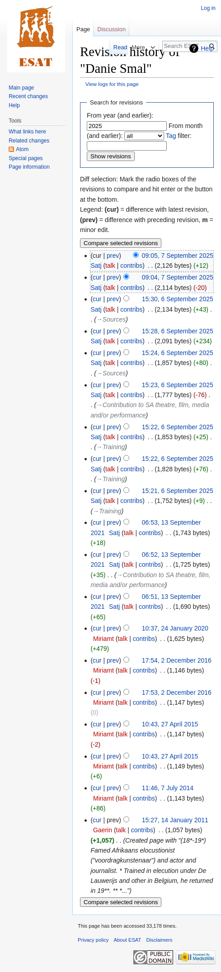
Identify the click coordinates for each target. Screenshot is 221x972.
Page (83, 29)
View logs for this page (112, 84)
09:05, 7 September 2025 (177, 255)
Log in (208, 8)
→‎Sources (111, 319)
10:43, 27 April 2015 (170, 724)
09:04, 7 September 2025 (177, 277)
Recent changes (28, 96)
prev (113, 255)
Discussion (111, 29)
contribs (131, 265)
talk (110, 265)
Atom (22, 149)
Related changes (29, 141)
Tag (171, 135)
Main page (21, 88)
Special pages (25, 158)
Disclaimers (159, 940)
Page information (29, 167)
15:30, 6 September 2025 (177, 299)
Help (207, 48)
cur (97, 277)
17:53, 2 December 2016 (177, 692)
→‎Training (110, 446)
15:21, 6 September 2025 (177, 490)
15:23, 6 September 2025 (177, 385)
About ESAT (127, 940)
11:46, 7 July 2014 (167, 788)
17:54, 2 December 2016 (177, 660)
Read (112, 47)
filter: (179, 135)
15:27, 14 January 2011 (175, 820)
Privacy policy (93, 940)
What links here (27, 131)
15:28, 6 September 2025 (177, 331)
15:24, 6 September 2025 (177, 352)
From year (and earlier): (120, 115)
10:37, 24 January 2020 (175, 628)
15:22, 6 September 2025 (177, 427)
